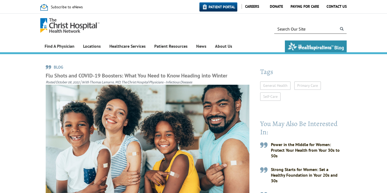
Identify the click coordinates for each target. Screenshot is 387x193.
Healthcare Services (127, 46)
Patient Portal (222, 7)
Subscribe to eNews (67, 7)
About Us (223, 46)
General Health (275, 85)
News (201, 46)
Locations (92, 46)
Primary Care (307, 85)
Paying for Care (305, 6)
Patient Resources (171, 46)
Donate (276, 6)
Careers (252, 6)
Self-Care (270, 96)
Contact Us (337, 6)
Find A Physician (59, 46)
